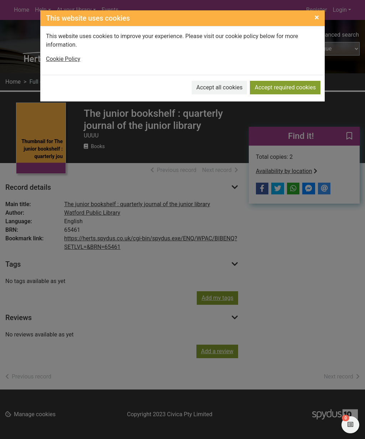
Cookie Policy (63, 59)
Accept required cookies (285, 87)
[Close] (317, 17)
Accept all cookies (219, 87)
